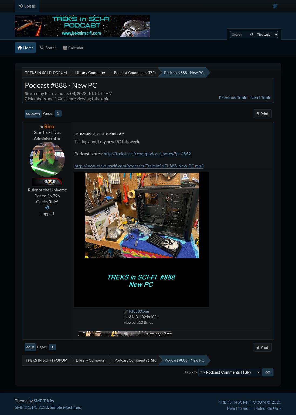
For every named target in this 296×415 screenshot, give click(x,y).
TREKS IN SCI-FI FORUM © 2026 (250, 401)
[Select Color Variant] (275, 6)
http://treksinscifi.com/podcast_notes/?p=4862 (147, 153)
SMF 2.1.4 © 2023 (31, 407)
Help (231, 408)
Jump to (190, 372)
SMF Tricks (44, 400)
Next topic (260, 97)
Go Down (33, 113)
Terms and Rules (251, 408)
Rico (49, 126)
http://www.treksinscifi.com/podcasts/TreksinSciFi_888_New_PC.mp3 (138, 165)
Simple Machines (65, 407)
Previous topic (233, 97)
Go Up (30, 347)
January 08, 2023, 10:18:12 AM (102, 134)
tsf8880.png (136, 311)
